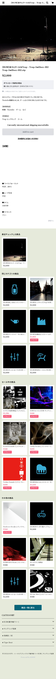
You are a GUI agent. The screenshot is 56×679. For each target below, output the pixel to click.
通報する (51, 221)
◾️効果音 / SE (7, 636)
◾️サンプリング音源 (9, 629)
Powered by (28, 657)
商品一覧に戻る (28, 608)
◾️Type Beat (7, 643)
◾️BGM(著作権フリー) (10, 622)
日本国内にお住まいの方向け (28, 139)
